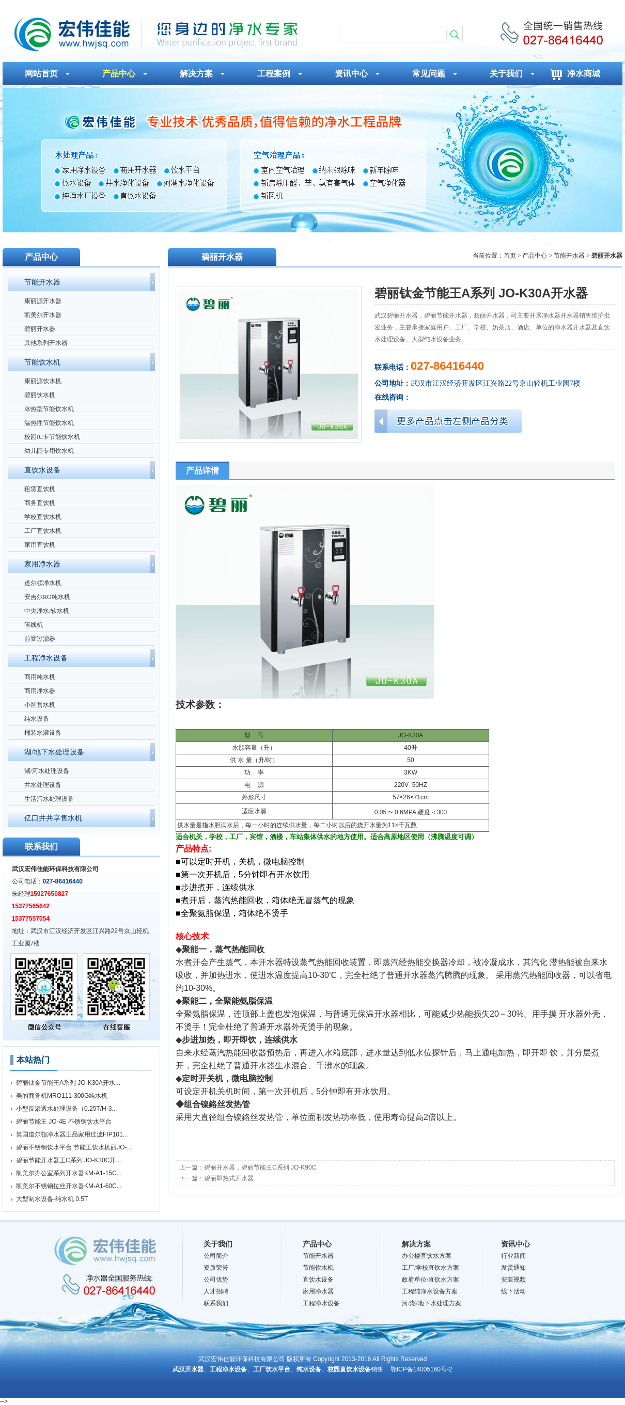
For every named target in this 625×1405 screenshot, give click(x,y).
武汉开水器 (188, 1369)
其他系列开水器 (46, 342)
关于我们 (218, 1244)
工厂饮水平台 (271, 1369)
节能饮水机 (42, 362)
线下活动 (513, 1291)
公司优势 (216, 1279)
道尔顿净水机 (42, 583)
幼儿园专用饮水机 (49, 450)
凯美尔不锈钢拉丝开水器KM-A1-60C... (69, 1186)
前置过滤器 (39, 638)
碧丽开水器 (39, 329)
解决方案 (416, 1244)
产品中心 (317, 1244)
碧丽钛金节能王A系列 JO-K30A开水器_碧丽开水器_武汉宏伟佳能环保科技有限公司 (155, 34)
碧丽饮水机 (39, 395)
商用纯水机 (39, 677)
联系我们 (216, 1303)
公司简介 (216, 1255)
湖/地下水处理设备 (54, 752)
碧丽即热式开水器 (229, 1178)
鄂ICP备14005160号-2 (421, 1369)
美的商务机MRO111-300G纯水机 (61, 1095)
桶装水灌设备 (42, 732)
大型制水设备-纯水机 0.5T (52, 1199)
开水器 (270, 962)
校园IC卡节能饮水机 (52, 436)
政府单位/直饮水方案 (430, 1279)
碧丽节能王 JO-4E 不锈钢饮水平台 (64, 1121)
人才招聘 (216, 1291)
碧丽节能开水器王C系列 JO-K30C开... (68, 1160)
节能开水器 (42, 282)
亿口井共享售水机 (53, 818)
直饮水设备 (42, 470)
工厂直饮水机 (42, 530)
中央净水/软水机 (46, 610)
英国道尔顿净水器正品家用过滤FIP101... (72, 1134)
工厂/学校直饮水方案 (430, 1267)
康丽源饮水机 (42, 381)
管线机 (33, 624)
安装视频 (513, 1279)
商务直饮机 (39, 503)
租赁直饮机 (39, 489)
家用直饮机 (39, 544)
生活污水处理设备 (49, 798)
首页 (510, 255)
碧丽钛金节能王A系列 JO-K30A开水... (68, 1082)
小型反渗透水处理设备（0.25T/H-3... (66, 1108)
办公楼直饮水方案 (426, 1255)
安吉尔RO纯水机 (47, 597)
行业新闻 (513, 1255)
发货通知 (513, 1267)
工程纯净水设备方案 (430, 1291)
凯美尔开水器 (42, 315)
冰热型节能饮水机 (49, 409)
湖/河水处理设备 (46, 771)
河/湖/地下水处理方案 (431, 1303)
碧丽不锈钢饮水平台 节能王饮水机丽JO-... (74, 1147)
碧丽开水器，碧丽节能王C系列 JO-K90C (260, 1167)
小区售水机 (39, 704)
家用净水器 (42, 564)
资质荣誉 (216, 1267)
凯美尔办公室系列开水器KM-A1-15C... (69, 1173)
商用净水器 (39, 690)
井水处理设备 (42, 784)
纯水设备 (36, 718)
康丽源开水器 (42, 301)
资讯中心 (515, 1244)
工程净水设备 (46, 658)
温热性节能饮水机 (49, 423)
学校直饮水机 (42, 516)
